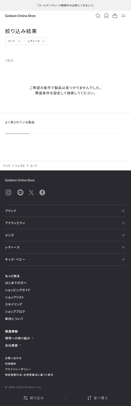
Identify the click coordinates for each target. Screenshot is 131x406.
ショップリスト (14, 297)
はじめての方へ (16, 283)
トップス (20, 165)
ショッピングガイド (17, 290)
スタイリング (13, 304)
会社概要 (13, 345)
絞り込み (33, 397)
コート (11, 41)
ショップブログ (15, 312)
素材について (14, 319)
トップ (6, 165)
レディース (34, 41)
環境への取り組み (19, 338)
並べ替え (97, 397)
